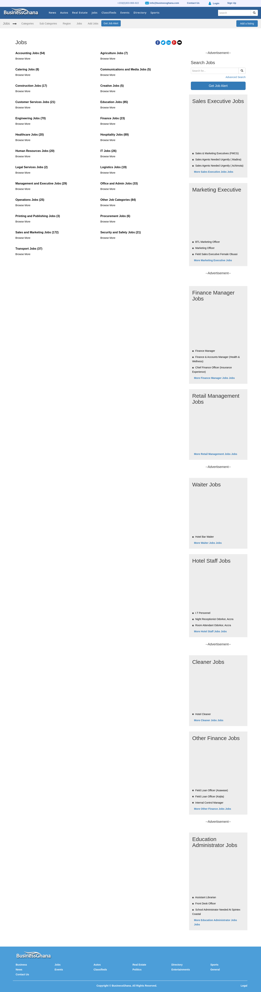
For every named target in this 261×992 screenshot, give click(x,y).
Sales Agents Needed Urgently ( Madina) (218, 159)
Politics (137, 969)
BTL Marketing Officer (207, 241)
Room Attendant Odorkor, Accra (213, 625)
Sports (155, 12)
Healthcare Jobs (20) (29, 134)
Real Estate (80, 12)
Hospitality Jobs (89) (114, 134)
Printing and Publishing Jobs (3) (37, 216)
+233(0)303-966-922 (128, 3)
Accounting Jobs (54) (30, 53)
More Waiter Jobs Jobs (208, 542)
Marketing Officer (204, 248)
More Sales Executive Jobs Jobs (213, 171)
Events (125, 12)
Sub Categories (48, 23)
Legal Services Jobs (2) (31, 167)
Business (21, 964)
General (215, 969)
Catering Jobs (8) (27, 69)
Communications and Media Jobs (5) (125, 69)
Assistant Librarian (205, 897)
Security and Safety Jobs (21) (120, 232)
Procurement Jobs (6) (115, 216)
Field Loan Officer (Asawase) (211, 790)
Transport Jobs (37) (28, 248)
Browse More (22, 58)
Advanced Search (235, 77)
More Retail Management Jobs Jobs (215, 454)
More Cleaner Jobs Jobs (208, 720)
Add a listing (247, 23)
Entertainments (180, 969)
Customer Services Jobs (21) (35, 102)
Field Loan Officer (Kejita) (209, 796)
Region (67, 23)
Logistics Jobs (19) (113, 167)
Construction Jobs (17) (31, 85)
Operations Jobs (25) (29, 199)
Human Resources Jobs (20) (34, 150)
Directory (140, 12)
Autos (64, 12)
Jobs (95, 12)
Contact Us (22, 974)
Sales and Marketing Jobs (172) (37, 232)
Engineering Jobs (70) (30, 118)
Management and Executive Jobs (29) (41, 183)
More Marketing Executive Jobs (213, 260)
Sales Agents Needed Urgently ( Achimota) (219, 165)
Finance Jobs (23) (112, 118)
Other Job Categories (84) (118, 199)
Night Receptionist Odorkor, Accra (214, 619)
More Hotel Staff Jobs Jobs (210, 631)
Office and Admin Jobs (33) (119, 183)
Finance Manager (205, 350)
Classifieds (109, 12)
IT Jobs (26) (108, 150)
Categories (27, 23)
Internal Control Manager (209, 802)
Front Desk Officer (205, 903)
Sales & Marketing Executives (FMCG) (217, 153)
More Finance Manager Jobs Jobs (214, 378)
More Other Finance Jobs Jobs (212, 808)
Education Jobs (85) (114, 102)
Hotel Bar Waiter (204, 536)
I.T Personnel (202, 612)
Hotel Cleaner (203, 714)
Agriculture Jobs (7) (114, 53)
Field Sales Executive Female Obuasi (216, 254)
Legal (244, 985)
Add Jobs (93, 23)
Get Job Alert (111, 23)
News (52, 12)
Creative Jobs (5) (112, 85)
